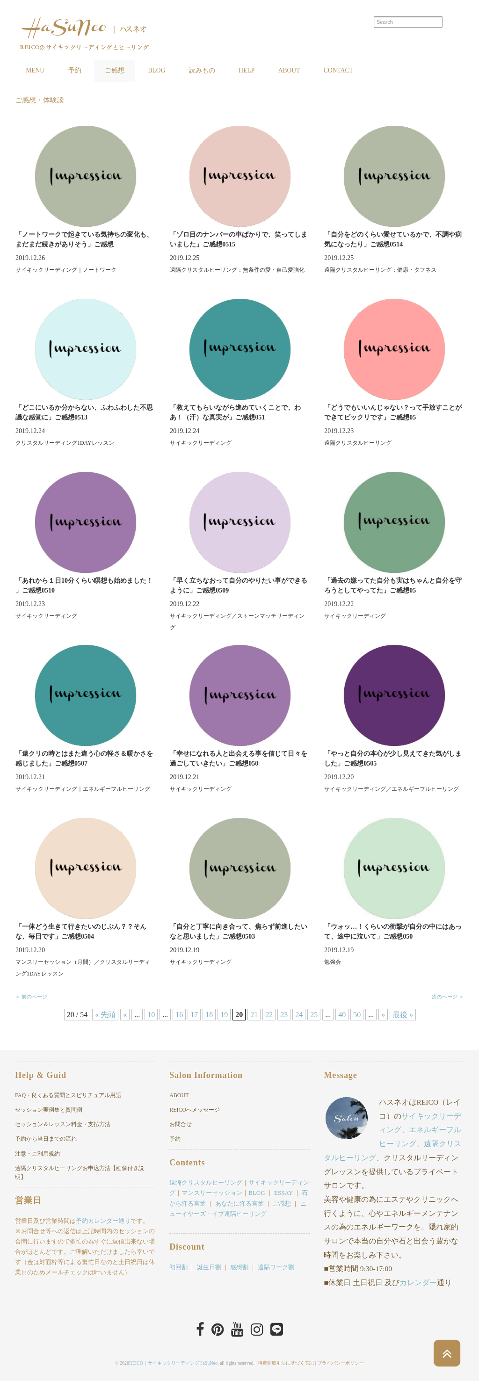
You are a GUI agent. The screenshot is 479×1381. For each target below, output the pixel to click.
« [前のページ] (125, 1015)
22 (269, 1015)
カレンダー (418, 1283)
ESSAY (283, 1193)
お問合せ (180, 1124)
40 (342, 1015)
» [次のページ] (383, 1015)
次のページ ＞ (448, 997)
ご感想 (124, 70)
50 (357, 1015)
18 (209, 1015)
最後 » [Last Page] (402, 1015)
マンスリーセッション (211, 1193)
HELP (267, 70)
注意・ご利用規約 (37, 1153)
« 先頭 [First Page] (105, 1015)
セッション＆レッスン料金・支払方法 (62, 1124)
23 (284, 1015)
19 (224, 1015)
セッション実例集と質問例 (48, 1110)
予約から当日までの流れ (46, 1139)
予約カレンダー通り (103, 1221)
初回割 (178, 1267)
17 (194, 1015)
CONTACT (368, 70)
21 (254, 1015)
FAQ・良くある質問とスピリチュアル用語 (68, 1095)
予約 (80, 70)
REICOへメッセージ (194, 1110)
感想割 (239, 1267)
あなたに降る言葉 (239, 1203)
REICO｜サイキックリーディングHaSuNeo (173, 1362)
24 (299, 1015)
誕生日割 (209, 1267)
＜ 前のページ (31, 997)
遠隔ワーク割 (276, 1267)
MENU (37, 70)
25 (314, 1015)
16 (179, 1015)
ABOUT (314, 70)
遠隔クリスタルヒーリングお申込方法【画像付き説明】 (79, 1173)
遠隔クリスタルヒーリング (205, 1182)
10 (151, 1015)
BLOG (170, 70)
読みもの (219, 70)
